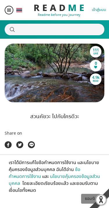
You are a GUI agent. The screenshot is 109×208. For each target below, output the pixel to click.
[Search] (54, 29)
